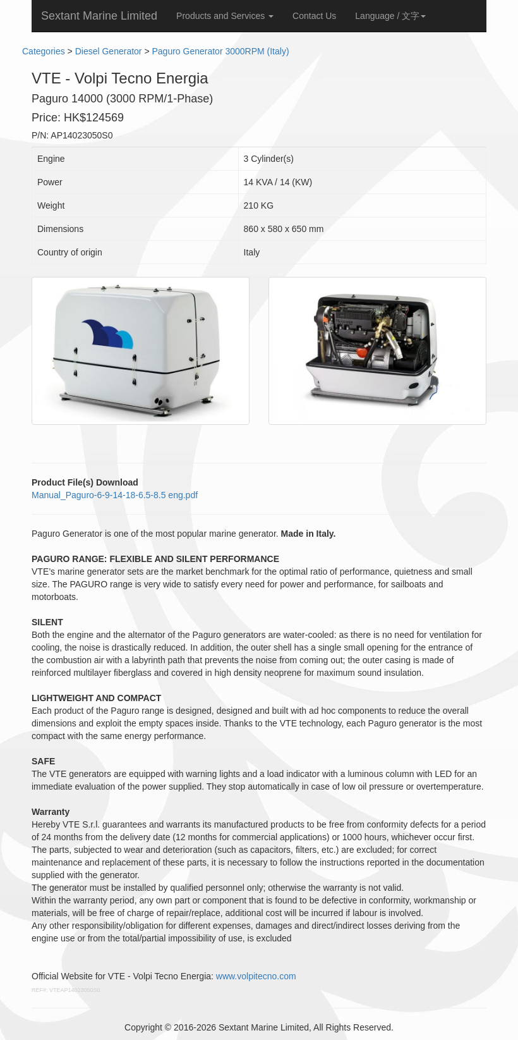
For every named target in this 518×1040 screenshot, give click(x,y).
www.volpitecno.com (256, 976)
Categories (43, 51)
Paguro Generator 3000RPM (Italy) (220, 51)
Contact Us (314, 16)
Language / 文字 (390, 16)
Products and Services (225, 16)
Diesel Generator (108, 51)
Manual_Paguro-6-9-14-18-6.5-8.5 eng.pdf (115, 495)
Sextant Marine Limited (99, 15)
